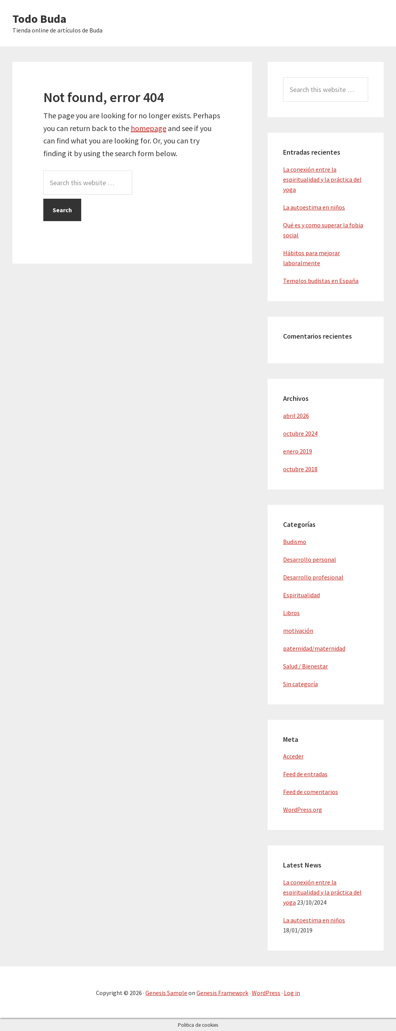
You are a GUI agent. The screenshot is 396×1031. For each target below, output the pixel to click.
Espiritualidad (301, 595)
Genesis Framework (222, 993)
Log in (292, 993)
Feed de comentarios (310, 792)
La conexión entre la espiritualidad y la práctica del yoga (322, 179)
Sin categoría (300, 684)
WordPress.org (302, 809)
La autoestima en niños (314, 207)
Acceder (293, 756)
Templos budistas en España (320, 281)
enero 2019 (297, 451)
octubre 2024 (300, 433)
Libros (291, 613)
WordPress (266, 993)
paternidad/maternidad (314, 648)
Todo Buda (39, 18)
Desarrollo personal (309, 559)
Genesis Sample (166, 993)
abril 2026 (296, 415)
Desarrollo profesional (313, 577)
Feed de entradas (305, 774)
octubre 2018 (300, 469)
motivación (298, 630)
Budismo (294, 541)
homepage (148, 128)
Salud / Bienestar (305, 666)
